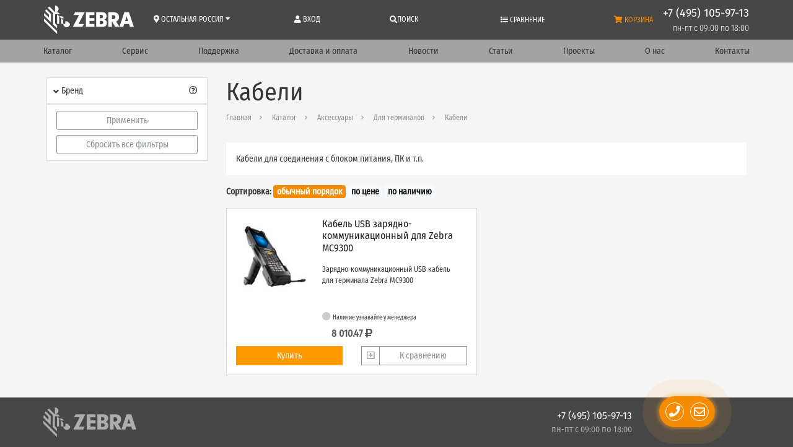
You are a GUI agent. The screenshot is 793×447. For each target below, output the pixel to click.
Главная (239, 117)
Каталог (57, 51)
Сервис (135, 51)
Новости (423, 51)
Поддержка (218, 51)
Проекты (579, 51)
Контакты (732, 51)
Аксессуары (335, 117)
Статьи (501, 51)
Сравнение (523, 19)
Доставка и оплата (323, 51)
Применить (127, 120)
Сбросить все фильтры (127, 144)
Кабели (456, 117)
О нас (655, 51)
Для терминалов (399, 117)
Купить (289, 355)
